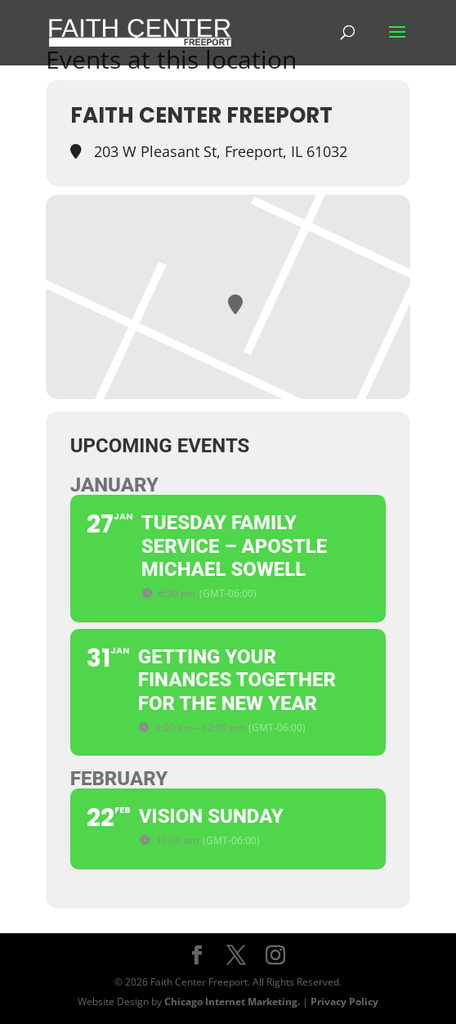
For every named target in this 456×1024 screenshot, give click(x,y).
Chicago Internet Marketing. (232, 1001)
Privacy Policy (344, 1001)
